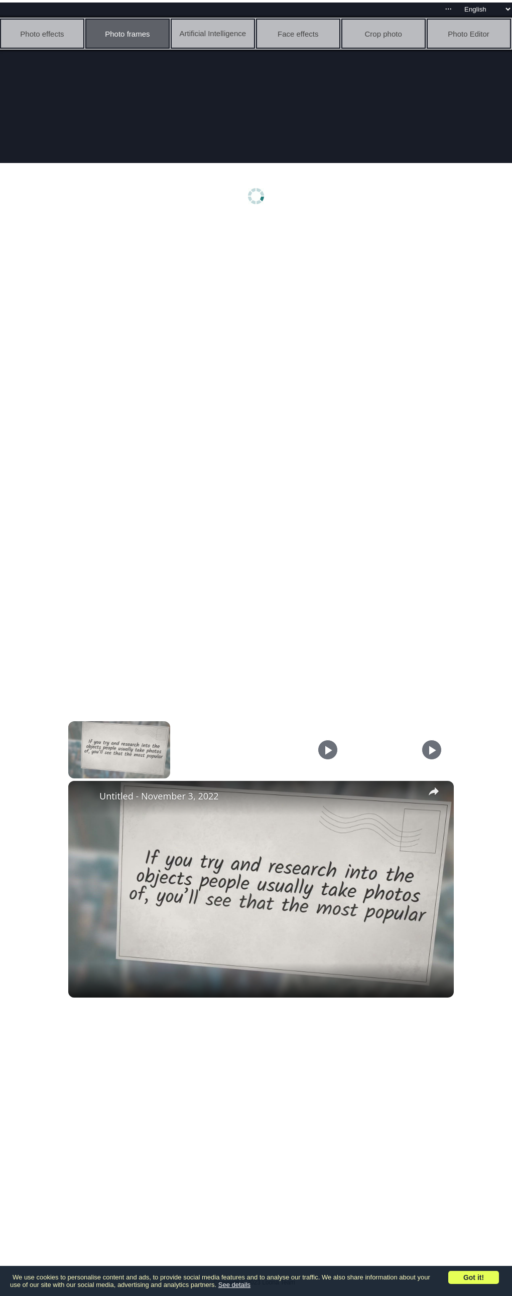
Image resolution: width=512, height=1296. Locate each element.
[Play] (328, 750)
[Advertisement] (258, 299)
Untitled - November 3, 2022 (159, 796)
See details (234, 1284)
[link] (84, 797)
